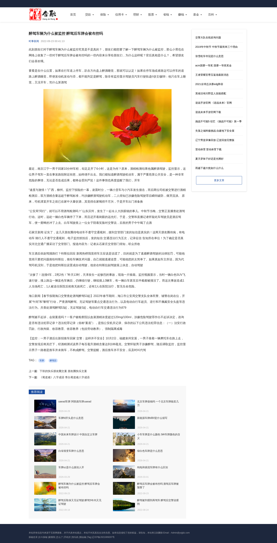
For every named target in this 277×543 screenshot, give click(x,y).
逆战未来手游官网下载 (208, 112)
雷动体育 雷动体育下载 (208, 149)
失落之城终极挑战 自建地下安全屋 (215, 130)
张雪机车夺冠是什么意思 (209, 56)
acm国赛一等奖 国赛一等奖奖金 (213, 65)
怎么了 (59, 537)
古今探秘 (43, 537)
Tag (89, 537)
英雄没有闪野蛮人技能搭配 (210, 93)
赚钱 (181, 14)
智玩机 (75, 537)
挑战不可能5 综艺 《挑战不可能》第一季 (218, 121)
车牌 (42, 360)
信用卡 (119, 14)
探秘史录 (33, 537)
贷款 (88, 14)
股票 (151, 14)
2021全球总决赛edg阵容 (209, 84)
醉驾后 (53, 360)
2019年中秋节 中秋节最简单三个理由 (216, 46)
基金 (196, 14)
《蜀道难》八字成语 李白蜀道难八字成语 (65, 377)
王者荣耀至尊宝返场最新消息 (212, 74)
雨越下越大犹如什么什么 (209, 168)
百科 (211, 14)
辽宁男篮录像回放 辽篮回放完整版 (215, 140)
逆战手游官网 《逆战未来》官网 (213, 102)
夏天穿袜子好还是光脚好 (209, 158)
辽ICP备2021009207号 (103, 537)
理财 (136, 14)
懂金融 (83, 537)
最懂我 (52, 537)
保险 (103, 14)
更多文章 (219, 180)
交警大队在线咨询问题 (208, 37)
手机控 (67, 537)
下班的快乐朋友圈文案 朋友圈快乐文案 (63, 371)
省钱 (166, 14)
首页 (73, 14)
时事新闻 (34, 41)
